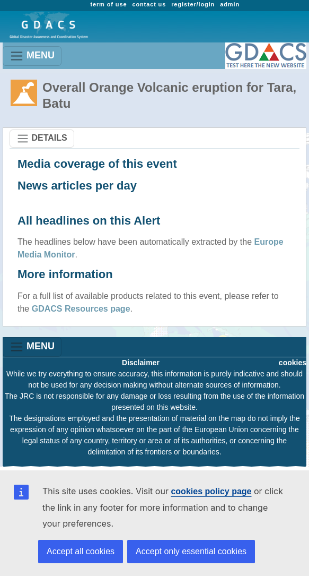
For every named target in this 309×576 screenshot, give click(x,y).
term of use (108, 4)
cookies (292, 362)
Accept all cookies (80, 551)
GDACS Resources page (81, 308)
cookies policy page (211, 491)
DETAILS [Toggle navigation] (41, 138)
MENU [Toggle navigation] (32, 56)
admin (230, 4)
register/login (193, 4)
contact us (149, 4)
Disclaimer (141, 362)
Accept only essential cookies (191, 551)
